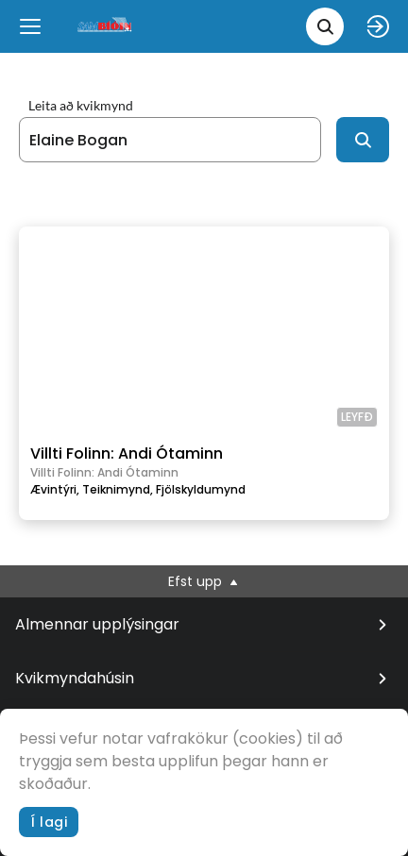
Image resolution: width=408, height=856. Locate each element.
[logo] (106, 26)
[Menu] (30, 26)
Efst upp (204, 581)
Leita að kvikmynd (80, 105)
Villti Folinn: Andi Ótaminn (126, 453)
